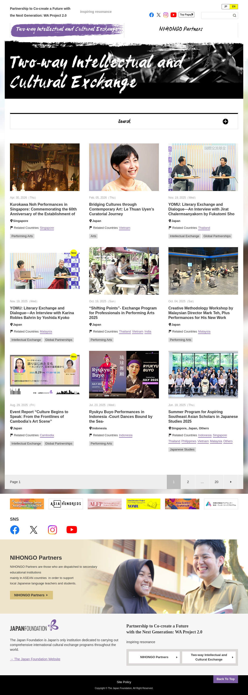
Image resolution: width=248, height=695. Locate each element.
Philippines (188, 441)
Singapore (47, 228)
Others (228, 441)
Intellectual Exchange (184, 236)
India (147, 331)
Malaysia (46, 331)
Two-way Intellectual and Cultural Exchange (212, 657)
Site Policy (124, 682)
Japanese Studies (182, 449)
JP (225, 6)
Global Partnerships (217, 236)
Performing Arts (22, 236)
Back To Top (226, 679)
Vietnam (124, 228)
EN (233, 6)
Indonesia (125, 435)
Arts (93, 236)
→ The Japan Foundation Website (35, 659)
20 (217, 482)
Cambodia (47, 435)
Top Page (186, 14)
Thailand (204, 228)
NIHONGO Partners (31, 595)
